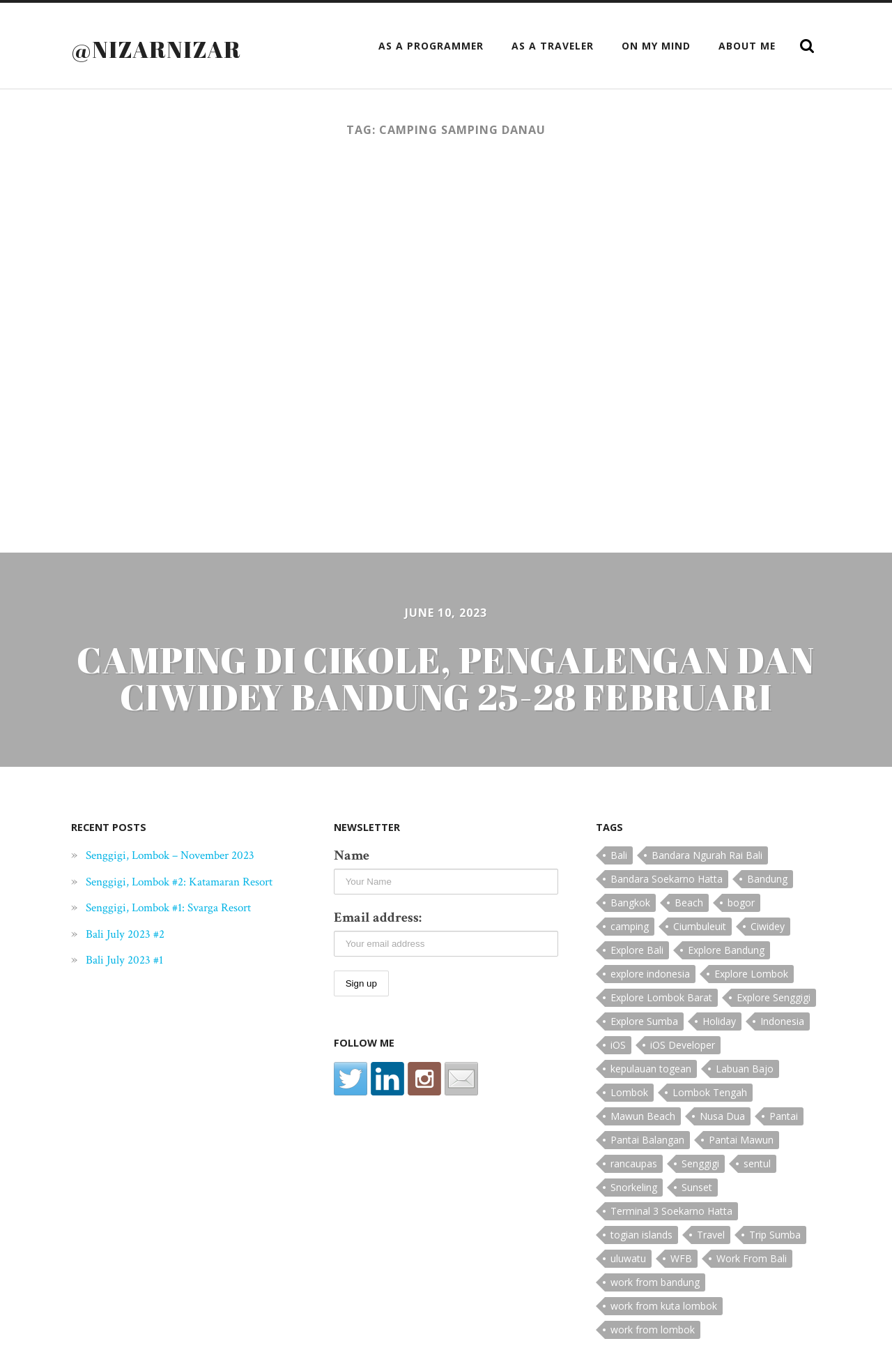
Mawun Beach (642, 1116)
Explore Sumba (644, 1021)
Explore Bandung (726, 950)
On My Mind (656, 45)
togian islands (641, 1234)
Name (351, 855)
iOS (618, 1044)
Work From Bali (751, 1258)
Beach (689, 902)
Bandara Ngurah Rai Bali (707, 855)
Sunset (697, 1187)
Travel (711, 1234)
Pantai (783, 1116)
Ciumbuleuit (699, 926)
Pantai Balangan (647, 1139)
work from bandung (655, 1282)
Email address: (378, 917)
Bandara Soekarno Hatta (666, 878)
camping (629, 926)
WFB (681, 1258)
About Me (747, 45)
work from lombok (652, 1329)
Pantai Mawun (741, 1139)
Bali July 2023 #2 (130, 951)
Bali (618, 855)
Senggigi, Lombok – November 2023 (185, 855)
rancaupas (633, 1163)
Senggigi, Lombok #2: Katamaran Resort (177, 889)
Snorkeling (633, 1187)
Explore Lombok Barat (661, 997)
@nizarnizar (163, 48)
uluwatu (628, 1258)
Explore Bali (636, 950)
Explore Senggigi (773, 997)
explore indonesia (650, 973)
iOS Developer (682, 1044)
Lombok (629, 1092)
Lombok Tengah (709, 1092)
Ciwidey (768, 926)
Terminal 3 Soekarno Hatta (671, 1211)
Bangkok (630, 902)
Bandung (767, 878)
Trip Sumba (775, 1234)
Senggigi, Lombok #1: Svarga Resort (183, 925)
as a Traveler (553, 45)
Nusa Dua (722, 1116)
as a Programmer (431, 45)
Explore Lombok (751, 973)
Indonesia (782, 1021)
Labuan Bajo (745, 1068)
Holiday (719, 1021)
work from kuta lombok (663, 1305)
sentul (757, 1163)
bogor (741, 902)
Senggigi (700, 1163)
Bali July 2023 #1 (130, 977)
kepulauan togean (650, 1068)
